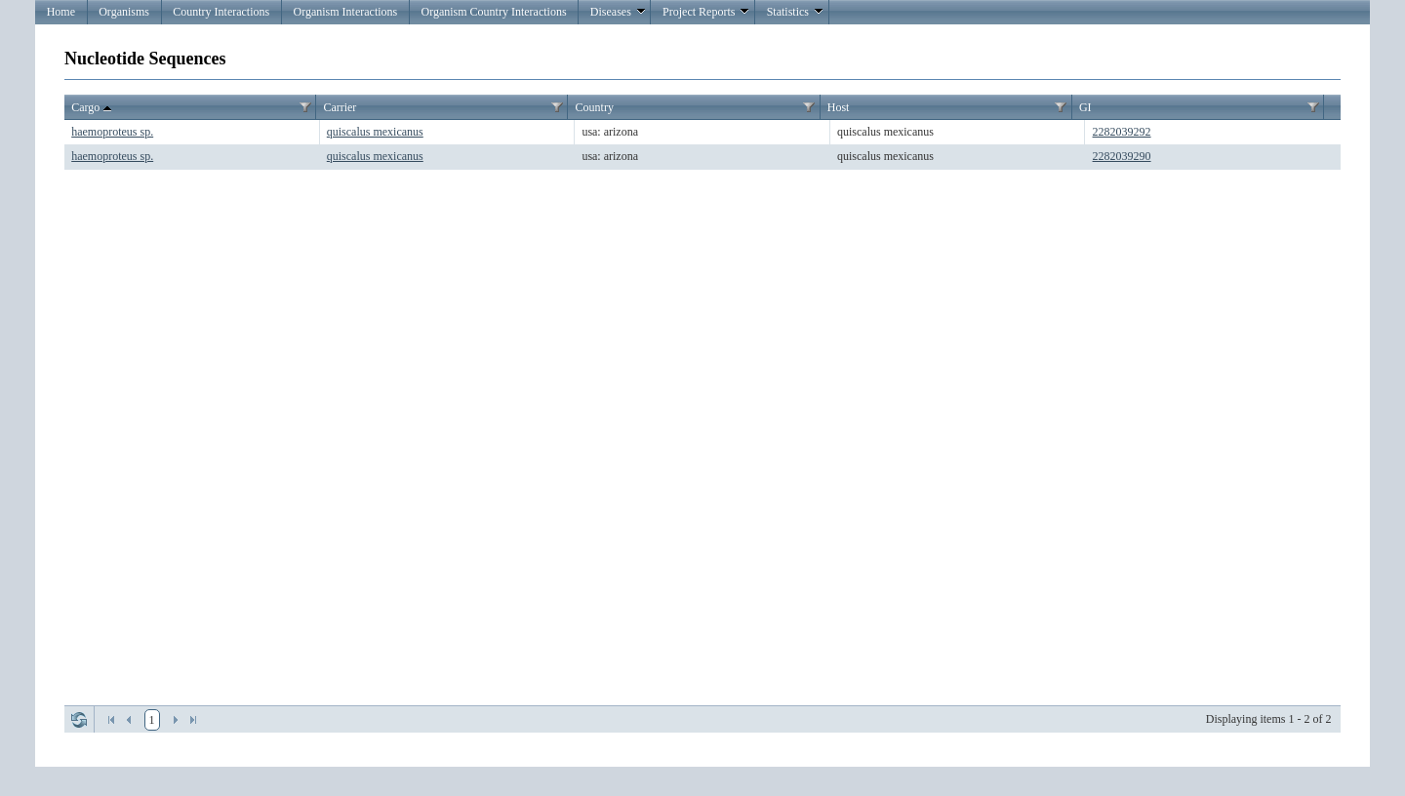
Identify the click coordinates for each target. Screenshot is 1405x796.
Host (838, 107)
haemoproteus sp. (112, 132)
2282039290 (1122, 156)
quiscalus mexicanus (375, 132)
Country (595, 107)
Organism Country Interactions (493, 12)
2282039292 (1122, 132)
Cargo (93, 108)
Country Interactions (221, 12)
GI (1085, 107)
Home (61, 12)
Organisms (124, 12)
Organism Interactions (345, 12)
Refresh (79, 720)
